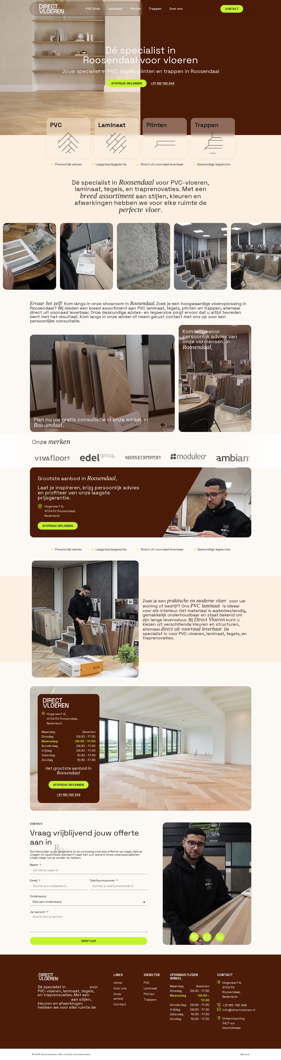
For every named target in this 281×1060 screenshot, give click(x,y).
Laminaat (115, 9)
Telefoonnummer (103, 880)
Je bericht (38, 912)
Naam (34, 864)
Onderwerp (38, 896)
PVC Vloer (93, 9)
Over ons (176, 9)
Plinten (135, 9)
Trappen (155, 9)
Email (34, 880)
